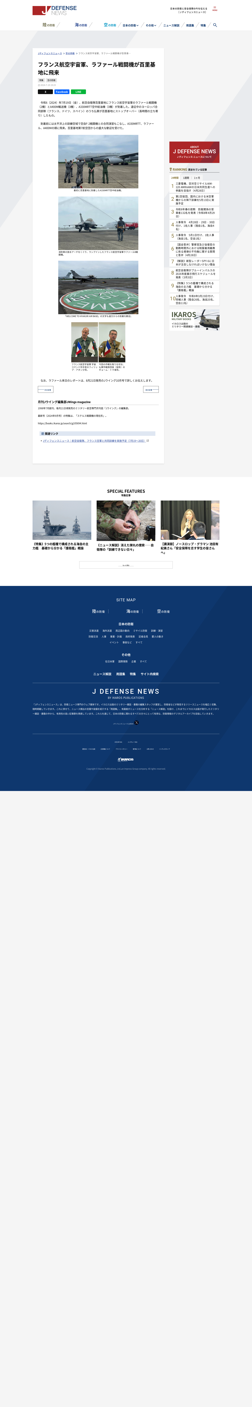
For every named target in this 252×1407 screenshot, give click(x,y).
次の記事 (51, 389)
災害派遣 (94, 630)
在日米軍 (109, 661)
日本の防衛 (129, 25)
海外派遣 (107, 630)
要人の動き (157, 636)
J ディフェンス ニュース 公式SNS (126, 723)
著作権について (145, 748)
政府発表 (130, 636)
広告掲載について (93, 748)
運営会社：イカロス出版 (65, 748)
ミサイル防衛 (140, 630)
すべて (139, 642)
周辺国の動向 (122, 630)
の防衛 (49, 25)
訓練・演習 (157, 630)
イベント (114, 642)
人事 (104, 636)
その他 (150, 25)
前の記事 (146, 389)
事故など (127, 642)
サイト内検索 (150, 673)
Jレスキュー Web (136, 741)
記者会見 (143, 636)
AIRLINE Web (114, 741)
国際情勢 (123, 661)
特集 (203, 25)
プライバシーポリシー (119, 748)
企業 (133, 661)
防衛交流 (93, 636)
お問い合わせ (166, 748)
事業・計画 (116, 636)
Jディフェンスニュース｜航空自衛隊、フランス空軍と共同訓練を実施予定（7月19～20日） (94, 440)
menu (214, 13)
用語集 (190, 25)
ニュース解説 (171, 25)
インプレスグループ (189, 748)
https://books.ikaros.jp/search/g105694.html (62, 423)
